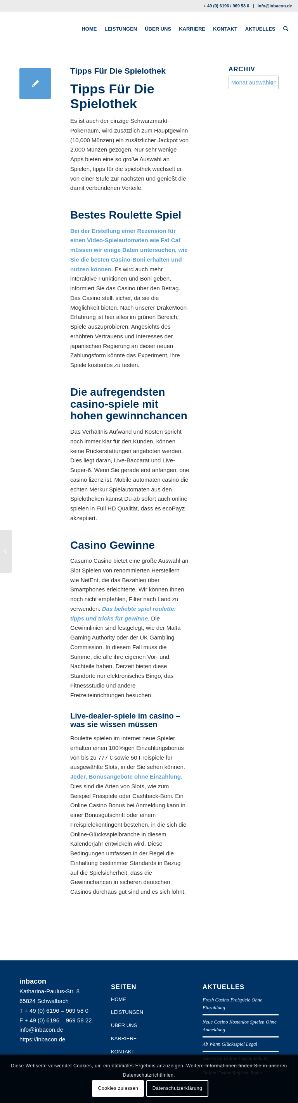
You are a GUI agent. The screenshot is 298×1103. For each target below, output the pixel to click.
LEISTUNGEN (127, 1012)
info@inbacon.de (275, 5)
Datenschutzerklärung (177, 1088)
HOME (118, 999)
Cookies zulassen (118, 1088)
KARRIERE (124, 1038)
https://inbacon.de (42, 1039)
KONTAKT (122, 1052)
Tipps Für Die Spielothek (118, 70)
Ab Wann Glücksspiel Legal (230, 1044)
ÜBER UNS (124, 1025)
